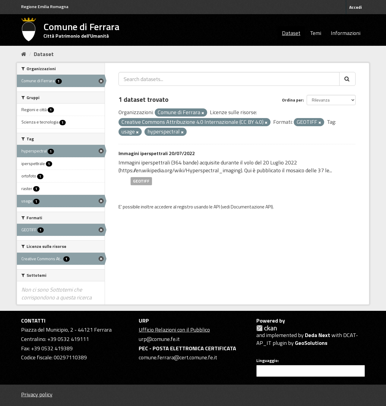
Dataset (291, 33)
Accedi (355, 7)
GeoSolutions (311, 343)
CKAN (266, 328)
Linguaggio (267, 361)
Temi (315, 33)
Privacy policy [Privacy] (36, 394)
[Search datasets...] (229, 79)
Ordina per (292, 100)
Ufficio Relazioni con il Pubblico (174, 330)
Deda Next (317, 335)
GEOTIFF (141, 181)
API (217, 206)
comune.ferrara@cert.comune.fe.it (178, 357)
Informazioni (345, 33)
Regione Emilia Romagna (44, 6)
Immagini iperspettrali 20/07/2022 (157, 153)
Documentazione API (251, 206)
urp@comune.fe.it (159, 339)
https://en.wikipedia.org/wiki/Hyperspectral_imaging (180, 170)
